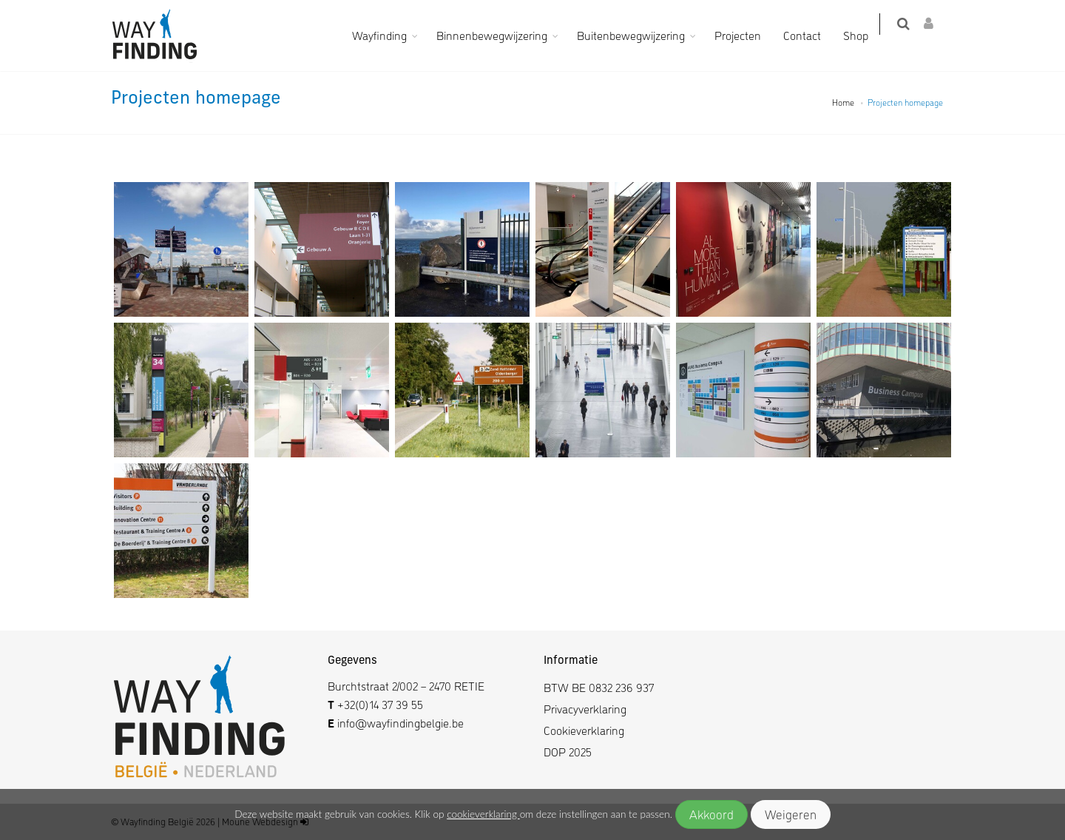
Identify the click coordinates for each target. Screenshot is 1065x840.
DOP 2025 (568, 751)
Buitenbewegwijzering (640, 35)
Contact (812, 35)
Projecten (747, 35)
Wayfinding (389, 35)
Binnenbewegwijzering (501, 35)
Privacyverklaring (585, 708)
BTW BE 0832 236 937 (599, 687)
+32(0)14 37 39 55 (380, 704)
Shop (865, 35)
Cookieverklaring (584, 730)
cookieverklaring (483, 814)
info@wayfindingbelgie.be (399, 722)
